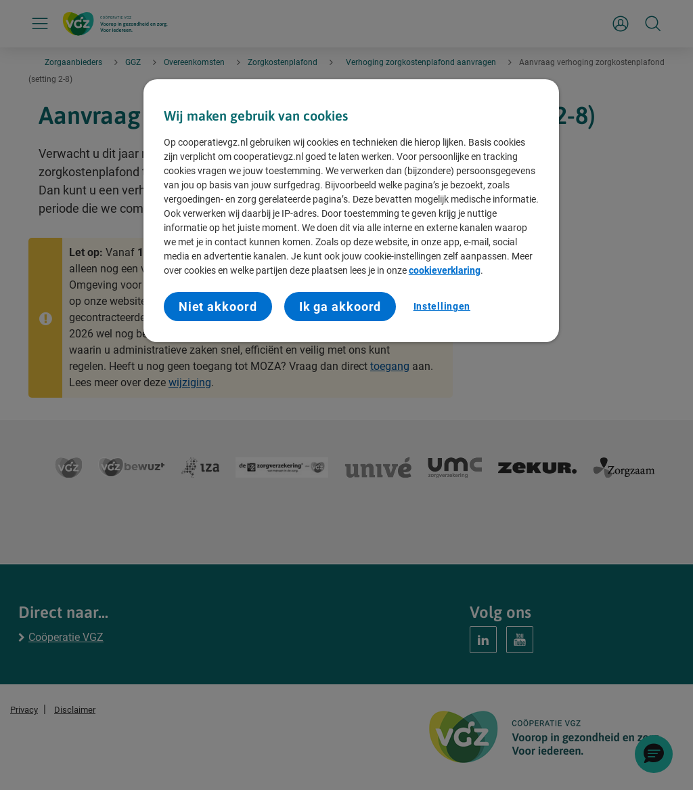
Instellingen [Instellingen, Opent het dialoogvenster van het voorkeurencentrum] (441, 306)
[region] (351, 211)
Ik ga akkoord (340, 306)
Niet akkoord (218, 306)
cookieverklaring (444, 270)
